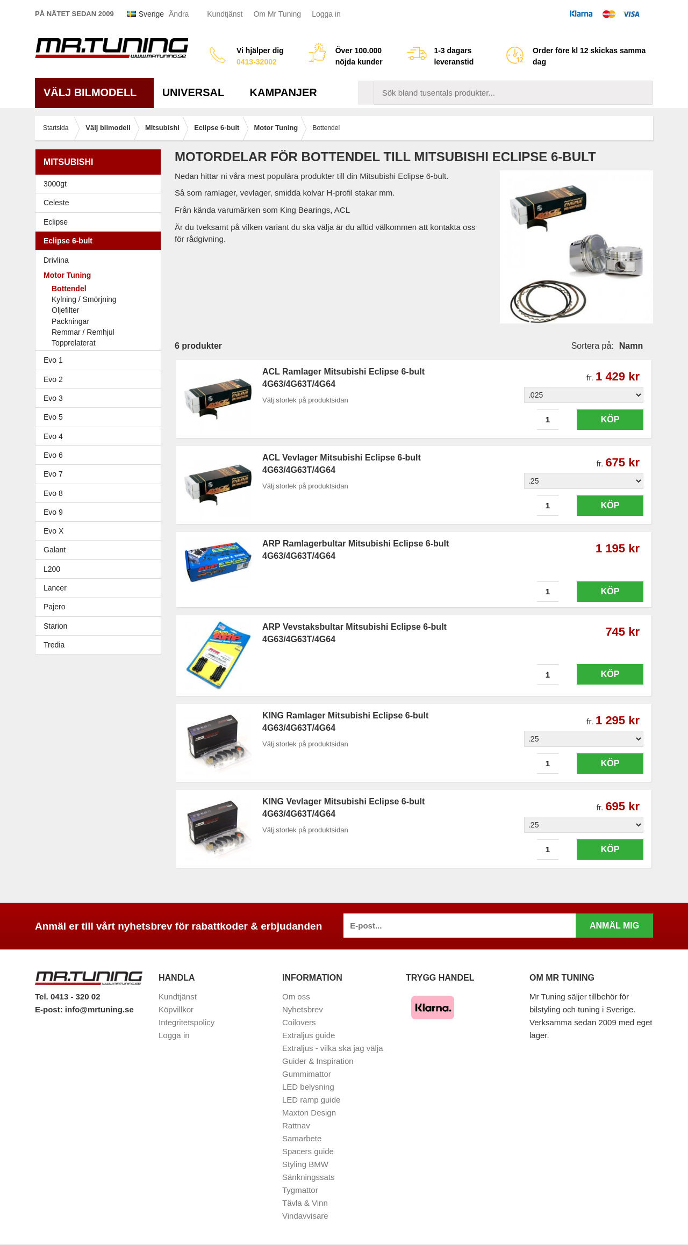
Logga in (326, 14)
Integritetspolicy (186, 1022)
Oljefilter (65, 310)
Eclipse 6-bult (101, 240)
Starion (55, 626)
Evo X (101, 531)
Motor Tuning (101, 275)
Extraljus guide (308, 1035)
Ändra (179, 14)
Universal (197, 92)
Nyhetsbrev (302, 1009)
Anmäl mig (614, 925)
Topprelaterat (74, 343)
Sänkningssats (308, 1177)
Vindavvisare (305, 1215)
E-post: (50, 1009)
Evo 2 (101, 379)
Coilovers (299, 1022)
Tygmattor (300, 1189)
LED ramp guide (311, 1099)
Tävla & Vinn (305, 1202)
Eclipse (101, 222)
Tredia (54, 645)
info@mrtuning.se (99, 1009)
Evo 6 (101, 455)
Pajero (54, 606)
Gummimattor (306, 1073)
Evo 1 (101, 360)
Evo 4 (101, 436)
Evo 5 (101, 417)
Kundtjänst (224, 14)
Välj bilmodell (94, 92)
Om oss (296, 996)
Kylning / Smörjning (84, 299)
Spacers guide (308, 1151)
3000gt (101, 183)
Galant (101, 549)
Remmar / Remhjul (83, 332)
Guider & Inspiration (318, 1061)
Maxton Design (309, 1112)
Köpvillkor (176, 1009)
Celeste (56, 202)
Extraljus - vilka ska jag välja (332, 1048)
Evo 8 (101, 493)
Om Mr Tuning (277, 14)
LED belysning (308, 1086)
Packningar (70, 321)
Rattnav (296, 1125)
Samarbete (301, 1138)
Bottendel (69, 288)
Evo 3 (101, 398)
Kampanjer (283, 92)
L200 (52, 569)
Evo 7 (101, 474)
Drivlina (56, 260)
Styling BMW (305, 1164)
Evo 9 (101, 512)
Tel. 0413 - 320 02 (67, 996)
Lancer (101, 588)
